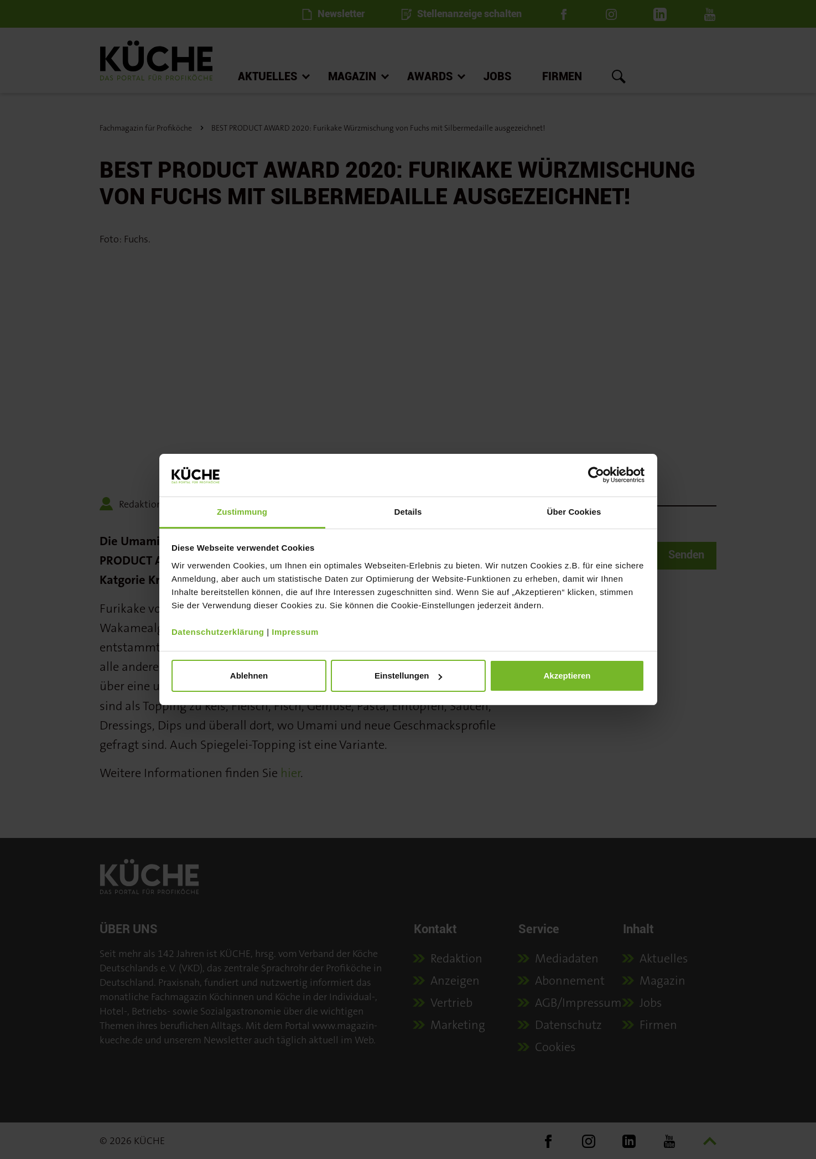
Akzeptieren (566, 675)
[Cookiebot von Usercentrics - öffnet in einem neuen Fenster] (596, 475)
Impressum (295, 632)
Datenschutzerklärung (217, 632)
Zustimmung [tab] (242, 511)
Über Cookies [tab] (574, 511)
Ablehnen (249, 675)
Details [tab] (408, 511)
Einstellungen (408, 675)
